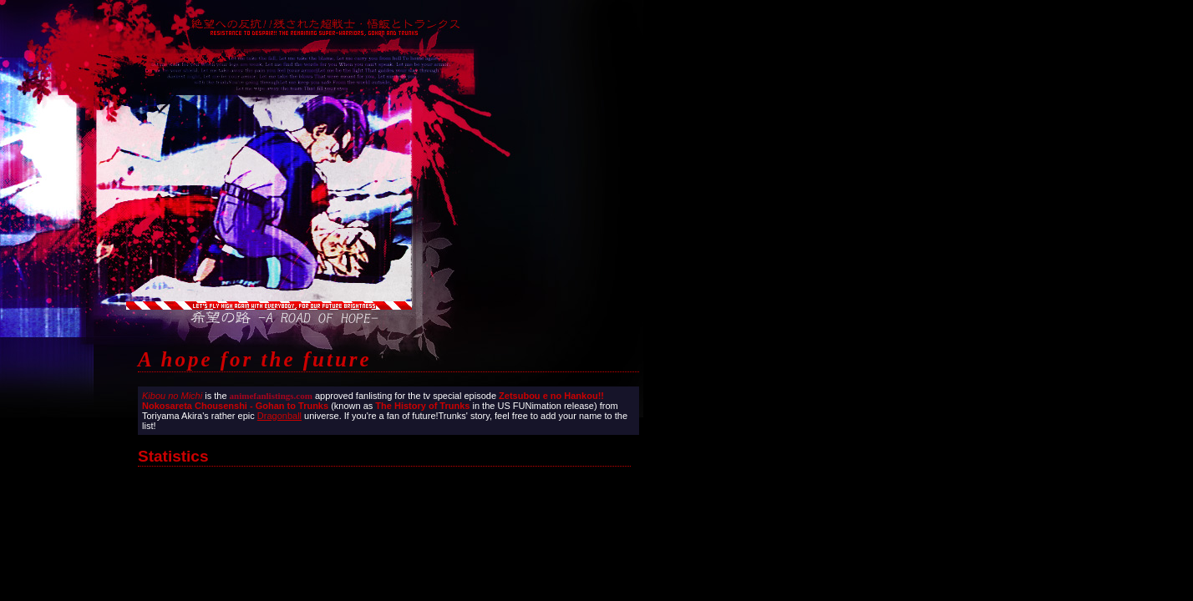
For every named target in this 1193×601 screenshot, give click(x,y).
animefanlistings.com (271, 396)
